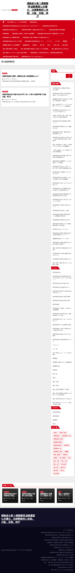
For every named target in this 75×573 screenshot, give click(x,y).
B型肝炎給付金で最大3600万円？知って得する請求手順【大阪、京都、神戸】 (62, 139)
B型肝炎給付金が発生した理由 (61, 210)
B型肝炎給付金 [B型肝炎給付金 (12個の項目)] (56, 435)
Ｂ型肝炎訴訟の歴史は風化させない (62, 259)
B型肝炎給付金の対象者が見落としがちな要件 (10, 496)
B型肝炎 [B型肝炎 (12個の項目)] (55, 432)
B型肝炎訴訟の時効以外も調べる (61, 220)
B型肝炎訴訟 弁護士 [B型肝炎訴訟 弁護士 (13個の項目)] (58, 451)
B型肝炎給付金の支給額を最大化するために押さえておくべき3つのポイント (21, 26)
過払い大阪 (56, 45)
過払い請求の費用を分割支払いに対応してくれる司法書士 (34, 49)
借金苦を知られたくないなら (60, 229)
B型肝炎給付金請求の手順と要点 (10, 56)
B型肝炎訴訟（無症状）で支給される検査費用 (23, 33)
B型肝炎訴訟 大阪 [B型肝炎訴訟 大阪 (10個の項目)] (57, 448)
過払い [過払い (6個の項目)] (69, 457)
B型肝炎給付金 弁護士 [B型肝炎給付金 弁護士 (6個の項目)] (58, 438)
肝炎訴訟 (35, 45)
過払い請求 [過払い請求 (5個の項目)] (56, 470)
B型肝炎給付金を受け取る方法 (50, 26)
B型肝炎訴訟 (6, 33)
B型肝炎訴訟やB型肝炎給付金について (34, 41)
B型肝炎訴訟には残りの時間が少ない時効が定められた (36, 37)
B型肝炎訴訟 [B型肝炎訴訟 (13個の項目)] (66, 445)
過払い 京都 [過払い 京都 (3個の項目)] (56, 460)
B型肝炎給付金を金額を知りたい (10, 29)
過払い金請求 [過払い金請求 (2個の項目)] (56, 473)
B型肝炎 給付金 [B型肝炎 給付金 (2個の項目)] (62, 432)
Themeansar (29, 550)
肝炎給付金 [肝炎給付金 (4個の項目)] (65, 454)
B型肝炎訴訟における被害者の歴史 (11, 37)
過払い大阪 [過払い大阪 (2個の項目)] (56, 467)
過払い (49, 45)
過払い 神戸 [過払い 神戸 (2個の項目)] (56, 464)
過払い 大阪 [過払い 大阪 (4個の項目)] (64, 460)
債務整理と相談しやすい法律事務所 (11, 45)
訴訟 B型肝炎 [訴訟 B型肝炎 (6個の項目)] (63, 457)
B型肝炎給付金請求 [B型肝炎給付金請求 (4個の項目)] (57, 445)
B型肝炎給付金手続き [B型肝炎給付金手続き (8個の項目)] (58, 442)
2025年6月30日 (7, 79)
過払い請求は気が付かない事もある (60, 49)
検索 (53, 71)
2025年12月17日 (45, 498)
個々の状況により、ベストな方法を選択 (17, 22)
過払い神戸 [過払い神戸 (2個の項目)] (63, 467)
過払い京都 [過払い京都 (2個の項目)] (64, 464)
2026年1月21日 (26, 498)
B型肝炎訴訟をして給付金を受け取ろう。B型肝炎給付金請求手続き (46, 52)
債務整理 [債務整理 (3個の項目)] (66, 451)
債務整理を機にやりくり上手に (61, 238)
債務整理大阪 (26, 45)
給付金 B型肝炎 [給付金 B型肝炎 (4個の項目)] (57, 454)
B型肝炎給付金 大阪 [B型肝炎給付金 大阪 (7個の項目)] (66, 435)
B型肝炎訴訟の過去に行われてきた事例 (12, 41)
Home (64, 530)
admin (14, 79)
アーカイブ (49, 41)
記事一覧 (42, 45)
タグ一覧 (57, 41)
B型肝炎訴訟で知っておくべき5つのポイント (32, 56)
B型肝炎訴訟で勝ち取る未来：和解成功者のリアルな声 (50, 33)
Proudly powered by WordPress (8, 550)
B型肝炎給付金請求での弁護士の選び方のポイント (34, 29)
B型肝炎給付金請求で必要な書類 (57, 29)
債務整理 (65, 41)
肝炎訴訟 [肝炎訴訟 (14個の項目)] (55, 457)
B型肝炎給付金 (33, 22)
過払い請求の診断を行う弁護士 (10, 49)
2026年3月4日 (8, 498)
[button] (73, 39)
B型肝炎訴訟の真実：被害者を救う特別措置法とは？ (20, 76)
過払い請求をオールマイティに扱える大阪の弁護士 (15, 52)
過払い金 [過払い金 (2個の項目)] (62, 470)
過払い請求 (65, 45)
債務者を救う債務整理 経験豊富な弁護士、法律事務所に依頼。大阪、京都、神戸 (37, 10)
